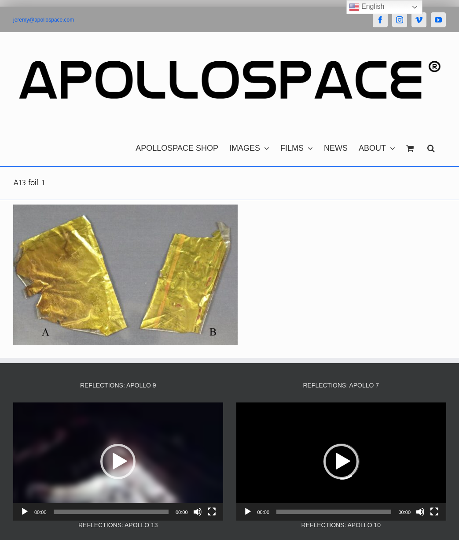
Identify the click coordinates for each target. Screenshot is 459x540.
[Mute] (197, 511)
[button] (431, 146)
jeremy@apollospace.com (43, 20)
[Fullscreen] (211, 511)
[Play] (24, 511)
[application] (118, 461)
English (367, 7)
